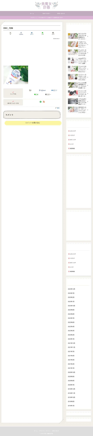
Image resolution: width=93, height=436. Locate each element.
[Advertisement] (31, 52)
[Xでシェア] (12, 33)
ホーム (35, 430)
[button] (51, 33)
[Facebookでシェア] (22, 33)
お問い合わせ (55, 430)
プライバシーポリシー (45, 430)
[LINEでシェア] (41, 33)
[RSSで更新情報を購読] (44, 101)
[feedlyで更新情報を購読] (40, 101)
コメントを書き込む (32, 123)
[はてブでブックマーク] (31, 33)
